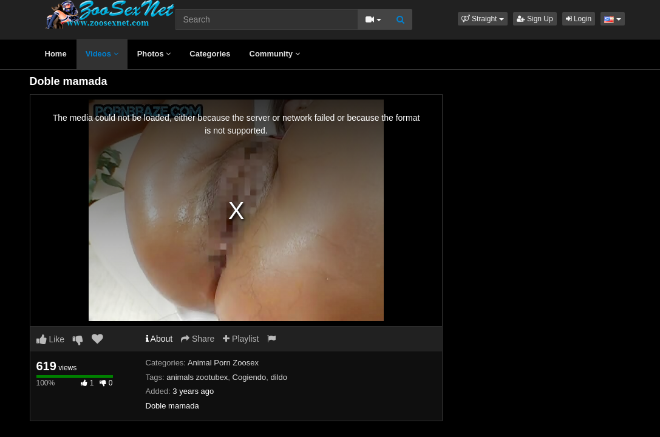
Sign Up (535, 19)
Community (275, 53)
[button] (483, 18)
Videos (102, 53)
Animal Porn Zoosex (223, 362)
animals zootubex (197, 377)
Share (197, 339)
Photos (154, 53)
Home (56, 53)
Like (50, 339)
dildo (278, 377)
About (159, 339)
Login (579, 19)
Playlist (241, 339)
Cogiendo (250, 377)
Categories (209, 53)
